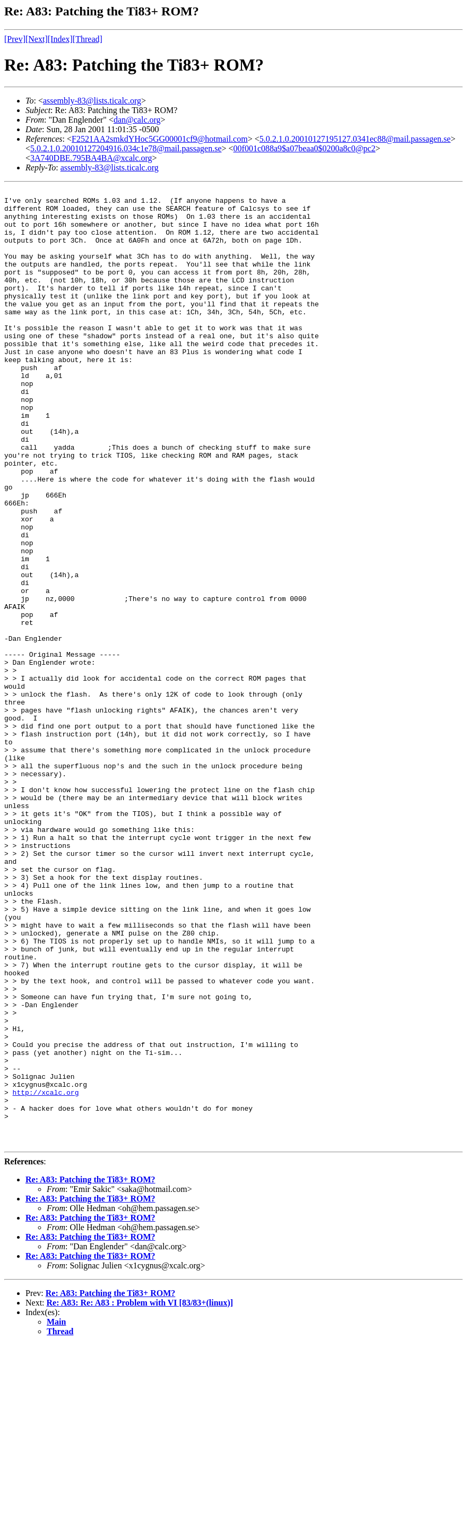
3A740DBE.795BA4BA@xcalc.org (91, 157)
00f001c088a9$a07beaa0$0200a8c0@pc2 (304, 148)
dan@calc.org (137, 119)
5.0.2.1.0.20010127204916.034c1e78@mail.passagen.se (125, 148)
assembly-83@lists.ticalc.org (92, 100)
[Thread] (87, 39)
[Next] (36, 39)
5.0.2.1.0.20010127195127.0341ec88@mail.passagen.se (355, 138)
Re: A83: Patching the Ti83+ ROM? (90, 1370)
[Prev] (14, 39)
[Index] (60, 39)
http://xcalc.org (46, 1273)
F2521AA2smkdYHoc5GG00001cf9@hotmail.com (160, 138)
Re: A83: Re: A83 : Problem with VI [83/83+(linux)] (140, 1493)
